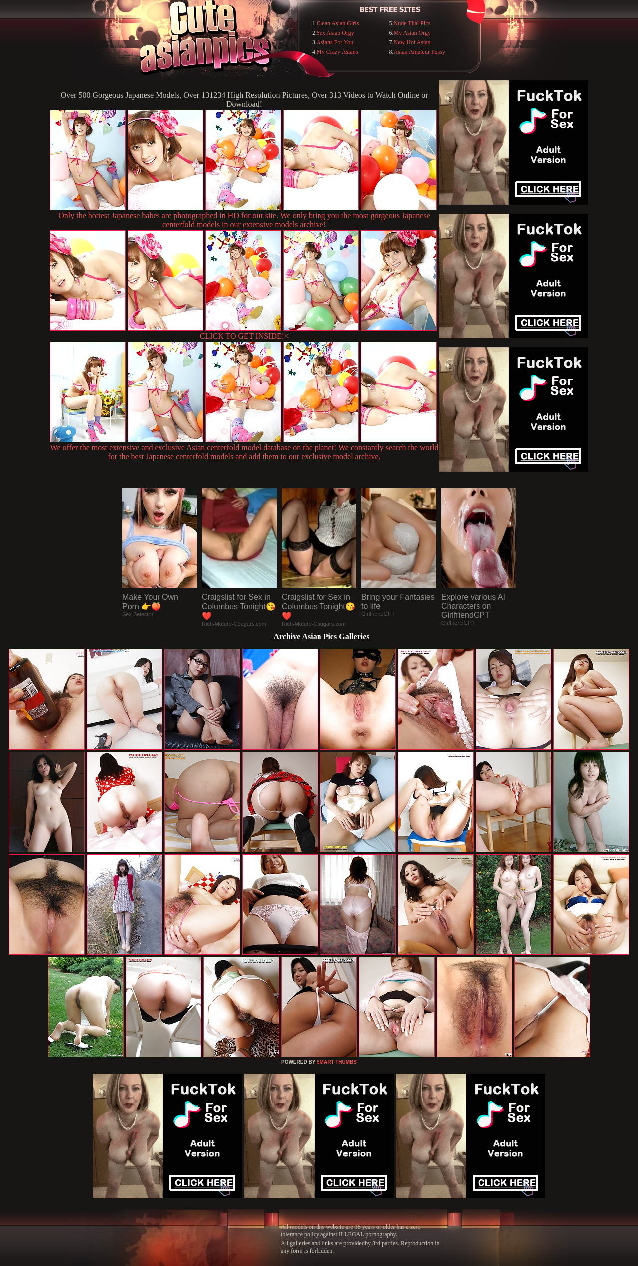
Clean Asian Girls (338, 23)
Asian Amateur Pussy (419, 51)
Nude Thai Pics (412, 23)
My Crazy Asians (337, 51)
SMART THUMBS (337, 1062)
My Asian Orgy (412, 32)
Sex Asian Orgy (335, 32)
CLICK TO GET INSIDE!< (244, 336)
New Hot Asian (412, 42)
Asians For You (335, 42)
